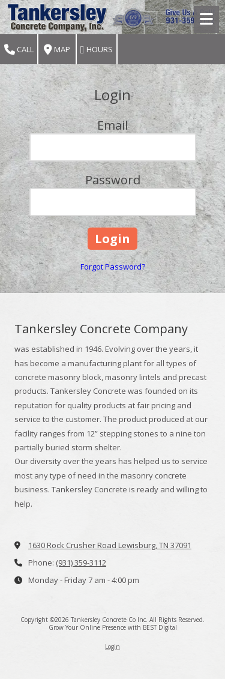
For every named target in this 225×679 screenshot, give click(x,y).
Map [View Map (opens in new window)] (57, 49)
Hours (96, 49)
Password (112, 180)
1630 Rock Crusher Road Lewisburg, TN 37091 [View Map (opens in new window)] (109, 545)
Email (112, 125)
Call (19, 49)
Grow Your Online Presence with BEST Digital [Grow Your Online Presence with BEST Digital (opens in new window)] (113, 627)
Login (112, 646)
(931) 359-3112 (81, 562)
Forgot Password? (112, 266)
